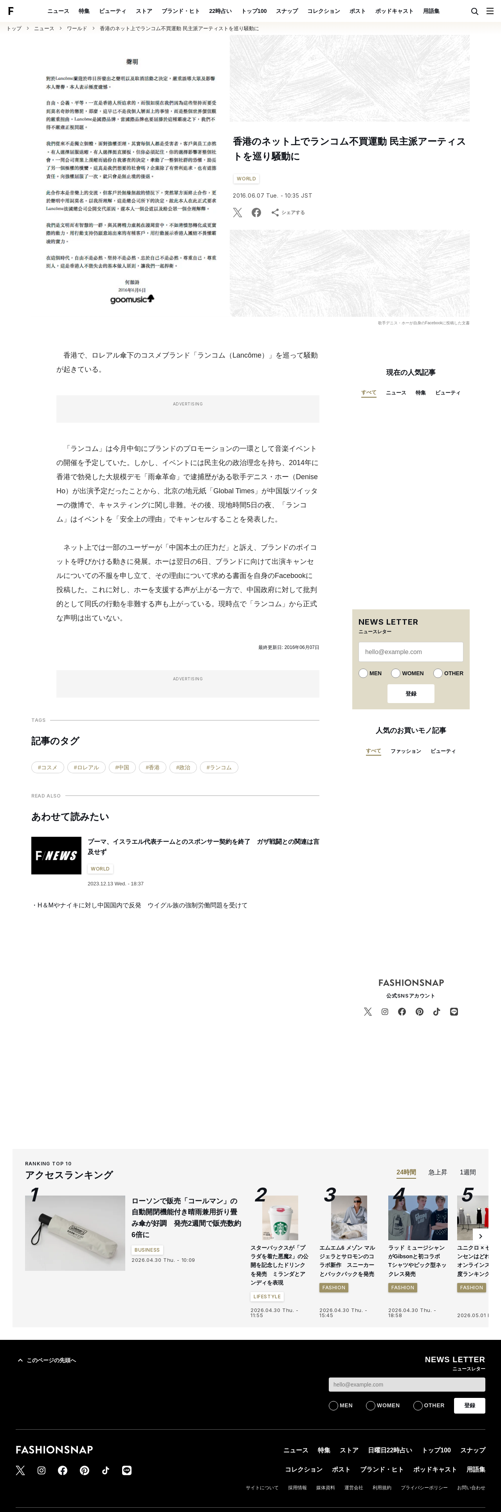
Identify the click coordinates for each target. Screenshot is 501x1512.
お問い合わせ (471, 1487)
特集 (84, 11)
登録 (410, 694)
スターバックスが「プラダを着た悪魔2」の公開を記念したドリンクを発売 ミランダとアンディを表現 (279, 1265)
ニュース (58, 11)
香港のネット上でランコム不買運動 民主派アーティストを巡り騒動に (179, 28)
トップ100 (254, 11)
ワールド (77, 28)
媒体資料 (325, 1487)
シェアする (287, 212)
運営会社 (353, 1487)
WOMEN (413, 673)
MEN (375, 673)
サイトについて (262, 1487)
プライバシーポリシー (424, 1487)
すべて (369, 392)
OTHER (453, 673)
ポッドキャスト (394, 11)
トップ (14, 28)
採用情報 (297, 1487)
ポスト (358, 11)
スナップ (287, 11)
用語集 (431, 11)
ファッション (406, 751)
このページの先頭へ (46, 1360)
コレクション (323, 11)
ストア (144, 11)
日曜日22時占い (390, 1450)
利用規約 (382, 1487)
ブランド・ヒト (181, 11)
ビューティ (112, 11)
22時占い (220, 11)
